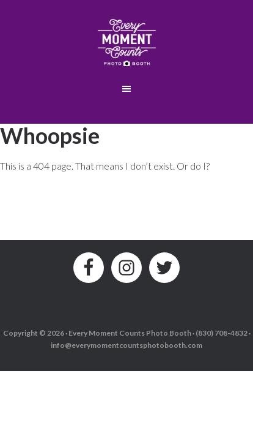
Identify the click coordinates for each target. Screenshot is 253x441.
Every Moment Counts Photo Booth (127, 39)
